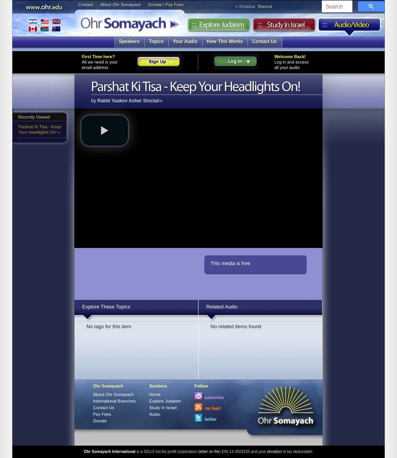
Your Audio (185, 41)
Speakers (129, 41)
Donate (100, 420)
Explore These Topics (106, 307)
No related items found (236, 326)
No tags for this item (108, 326)
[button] (104, 130)
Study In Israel (162, 407)
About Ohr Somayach (120, 4)
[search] (336, 7)
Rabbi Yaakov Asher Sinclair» (129, 100)
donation (274, 451)
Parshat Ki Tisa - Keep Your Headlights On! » (40, 129)
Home (155, 394)
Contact (85, 4)
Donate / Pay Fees (165, 4)
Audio (349, 26)
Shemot (264, 6)
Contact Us (264, 41)
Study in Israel (284, 26)
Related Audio (222, 307)
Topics (156, 41)
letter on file (209, 451)
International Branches (44, 25)
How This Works (225, 41)
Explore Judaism (219, 26)
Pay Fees (102, 414)
